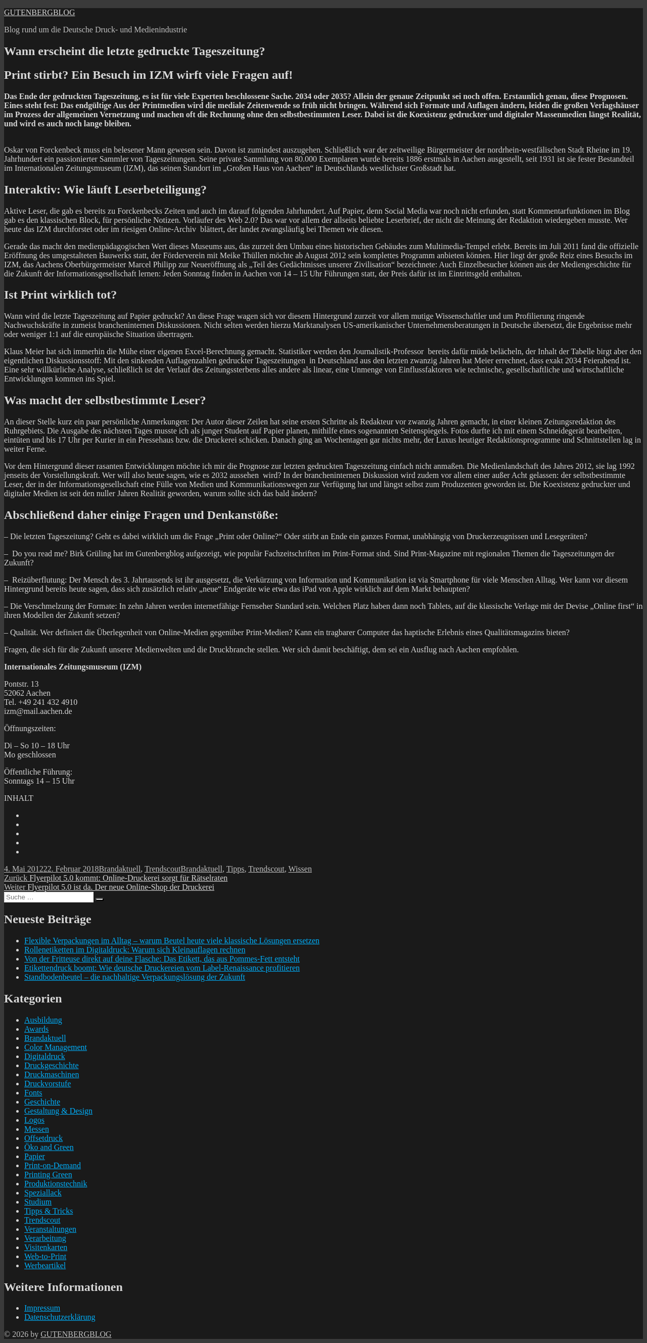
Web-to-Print (45, 1256)
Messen (36, 1129)
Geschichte (42, 1101)
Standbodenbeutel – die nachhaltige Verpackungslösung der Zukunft (134, 977)
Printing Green (48, 1174)
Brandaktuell (120, 869)
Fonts (33, 1092)
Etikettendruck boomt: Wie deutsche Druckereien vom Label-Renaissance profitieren (162, 968)
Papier (34, 1156)
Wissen (299, 869)
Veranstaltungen (50, 1229)
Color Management (55, 1047)
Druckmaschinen (51, 1074)
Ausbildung (43, 1020)
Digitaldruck (44, 1056)
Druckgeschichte (51, 1065)
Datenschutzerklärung (59, 1317)
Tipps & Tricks (48, 1211)
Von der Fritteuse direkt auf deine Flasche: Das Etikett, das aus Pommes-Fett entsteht (162, 958)
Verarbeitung (45, 1238)
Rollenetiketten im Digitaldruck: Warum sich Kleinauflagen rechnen (134, 949)
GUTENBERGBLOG (39, 12)
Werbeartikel (45, 1265)
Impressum (42, 1308)
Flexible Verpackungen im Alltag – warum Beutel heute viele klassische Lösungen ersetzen (171, 940)
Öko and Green (49, 1147)
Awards (36, 1029)
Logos (34, 1120)
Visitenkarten (45, 1247)
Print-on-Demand (52, 1165)
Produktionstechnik (55, 1183)
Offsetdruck (43, 1138)
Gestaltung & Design (58, 1111)
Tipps (235, 869)
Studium (38, 1201)
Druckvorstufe (47, 1083)
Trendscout (162, 869)
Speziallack (43, 1192)
